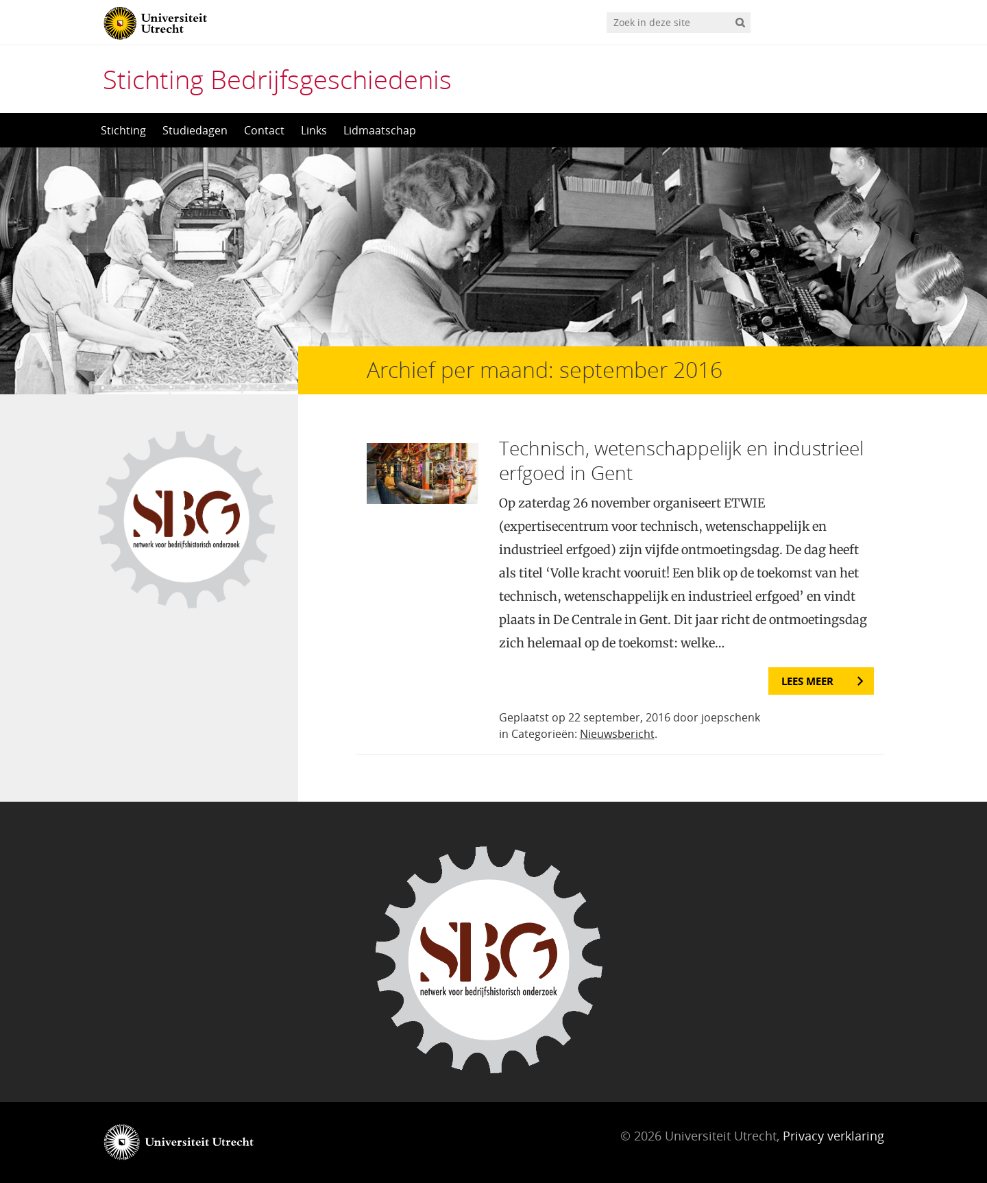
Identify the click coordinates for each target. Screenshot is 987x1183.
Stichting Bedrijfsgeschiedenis (277, 79)
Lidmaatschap (379, 130)
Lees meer (807, 681)
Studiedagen (195, 130)
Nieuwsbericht (617, 733)
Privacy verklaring (833, 1135)
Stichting (123, 130)
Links (314, 130)
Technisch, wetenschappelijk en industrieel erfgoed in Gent (681, 460)
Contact (264, 130)
